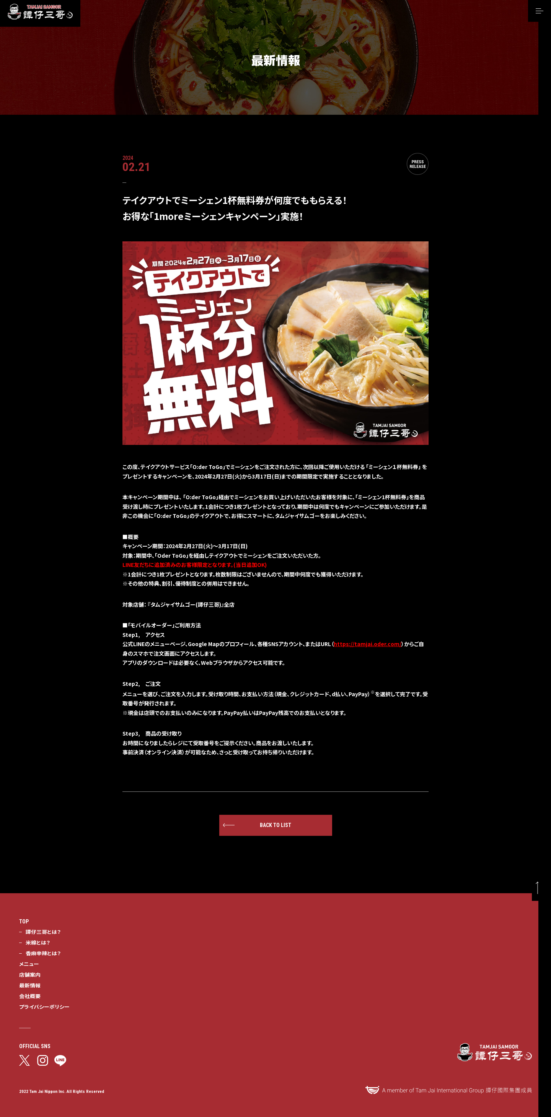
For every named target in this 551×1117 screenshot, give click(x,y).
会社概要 (30, 995)
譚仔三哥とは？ (43, 931)
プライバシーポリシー (44, 1006)
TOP (24, 921)
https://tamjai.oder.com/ (367, 644)
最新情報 (30, 985)
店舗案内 (30, 974)
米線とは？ (38, 942)
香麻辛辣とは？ (43, 952)
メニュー (29, 963)
